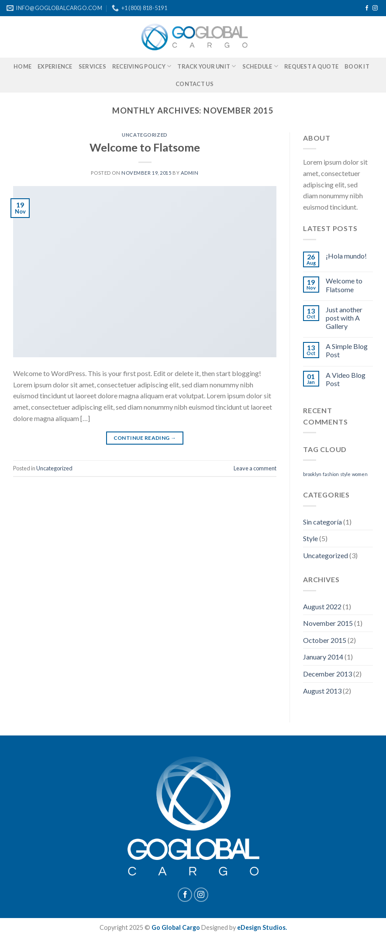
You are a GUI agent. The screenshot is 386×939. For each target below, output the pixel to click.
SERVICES (92, 66)
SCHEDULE (260, 66)
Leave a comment (255, 468)
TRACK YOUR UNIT (206, 66)
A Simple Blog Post (347, 350)
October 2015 (324, 640)
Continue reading (145, 438)
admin (190, 173)
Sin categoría (322, 522)
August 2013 (322, 691)
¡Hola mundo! (346, 256)
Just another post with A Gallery (344, 317)
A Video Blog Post (345, 379)
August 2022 (322, 606)
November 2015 (328, 623)
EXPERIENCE (55, 66)
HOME (22, 66)
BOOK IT (357, 66)
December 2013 (327, 674)
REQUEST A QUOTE (311, 66)
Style (310, 538)
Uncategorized (144, 135)
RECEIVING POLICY (142, 66)
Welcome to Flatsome (145, 147)
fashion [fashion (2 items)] (331, 474)
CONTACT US (195, 83)
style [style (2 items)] (345, 474)
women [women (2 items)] (360, 474)
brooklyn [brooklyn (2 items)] (312, 474)
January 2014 (323, 656)
